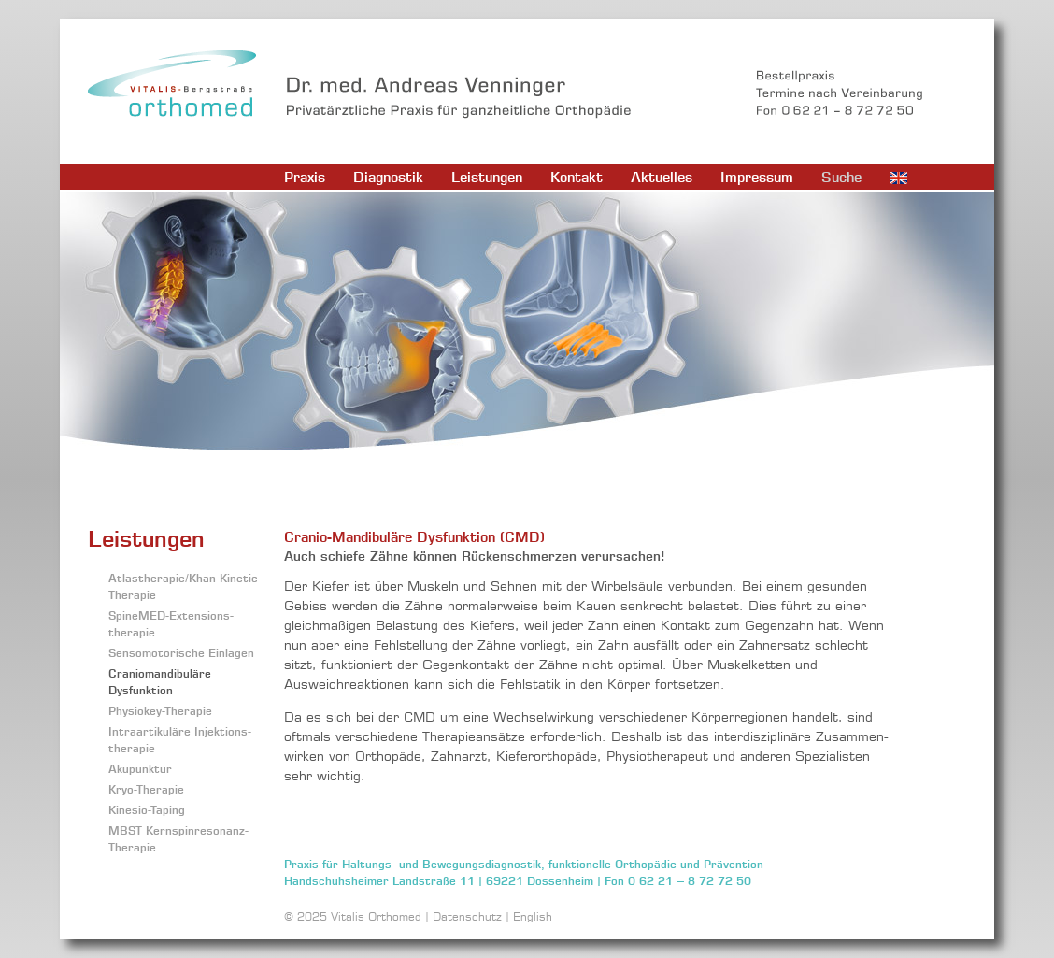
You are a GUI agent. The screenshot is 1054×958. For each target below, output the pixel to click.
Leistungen (486, 177)
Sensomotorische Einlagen (181, 653)
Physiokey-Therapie (160, 711)
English (532, 916)
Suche (841, 177)
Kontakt (576, 177)
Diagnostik (388, 177)
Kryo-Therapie (146, 789)
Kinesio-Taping (146, 810)
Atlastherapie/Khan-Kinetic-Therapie (185, 586)
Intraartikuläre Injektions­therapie (179, 739)
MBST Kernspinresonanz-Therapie (178, 838)
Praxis (304, 177)
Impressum (756, 177)
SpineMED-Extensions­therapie (171, 623)
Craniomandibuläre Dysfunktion (159, 681)
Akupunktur (140, 769)
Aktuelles (661, 177)
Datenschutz (467, 916)
